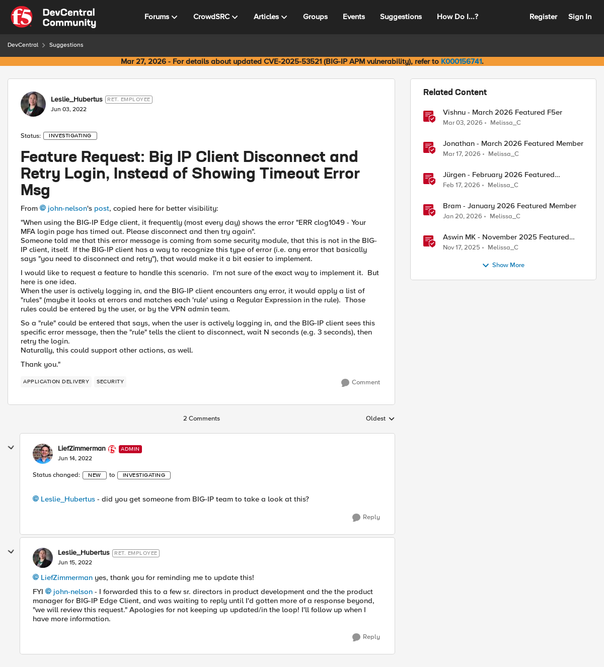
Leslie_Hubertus (68, 499)
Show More (503, 266)
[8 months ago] (461, 248)
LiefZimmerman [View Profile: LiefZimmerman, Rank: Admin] (82, 449)
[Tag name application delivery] (56, 381)
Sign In (579, 16)
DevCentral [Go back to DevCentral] (23, 45)
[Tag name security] (110, 381)
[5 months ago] (463, 123)
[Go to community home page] (53, 17)
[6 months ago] (462, 217)
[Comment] (360, 382)
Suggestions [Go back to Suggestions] (66, 45)
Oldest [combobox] (380, 419)
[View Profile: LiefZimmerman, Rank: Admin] (43, 454)
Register (543, 16)
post (101, 208)
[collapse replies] (11, 448)
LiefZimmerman (67, 577)
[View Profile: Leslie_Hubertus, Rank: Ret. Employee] (33, 104)
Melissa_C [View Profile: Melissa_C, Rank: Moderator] (505, 122)
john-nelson (67, 208)
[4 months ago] (462, 154)
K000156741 (461, 61)
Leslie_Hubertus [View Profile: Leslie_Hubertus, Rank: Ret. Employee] (77, 100)
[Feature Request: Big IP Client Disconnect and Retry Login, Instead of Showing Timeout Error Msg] (75, 458)
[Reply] (366, 517)
